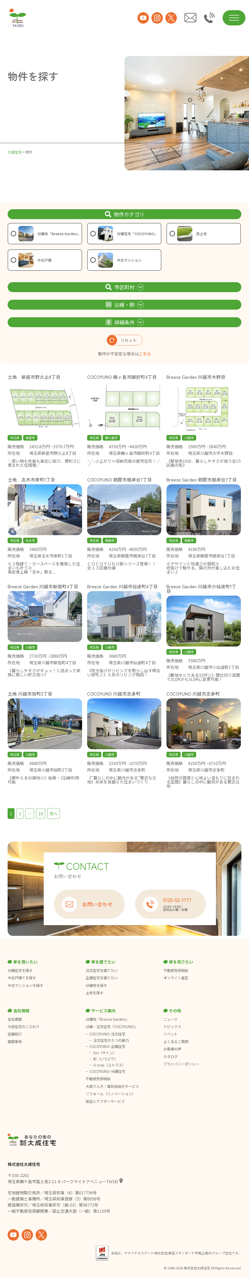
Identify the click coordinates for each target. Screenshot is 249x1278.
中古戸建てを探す (22, 978)
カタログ (170, 1056)
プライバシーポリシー (181, 1064)
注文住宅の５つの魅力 (111, 1040)
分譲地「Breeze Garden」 (107, 1019)
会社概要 (15, 1019)
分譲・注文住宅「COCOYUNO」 (112, 1026)
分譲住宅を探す (20, 970)
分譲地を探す (96, 985)
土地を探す (94, 993)
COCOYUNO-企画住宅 (107, 1046)
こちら (145, 354)
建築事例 (15, 1041)
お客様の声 (172, 1049)
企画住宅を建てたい (102, 978)
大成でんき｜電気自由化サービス (113, 1086)
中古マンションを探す (25, 985)
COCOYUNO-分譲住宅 (107, 1071)
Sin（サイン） (104, 1053)
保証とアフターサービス (105, 1101)
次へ (54, 813)
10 (40, 813)
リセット (122, 340)
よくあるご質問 (175, 1041)
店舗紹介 (15, 1034)
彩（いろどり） (105, 1059)
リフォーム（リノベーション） (111, 1093)
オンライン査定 (175, 978)
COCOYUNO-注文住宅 (107, 1034)
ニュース (170, 1019)
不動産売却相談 (175, 970)
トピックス (172, 1026)
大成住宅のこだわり (24, 1026)
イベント (170, 1034)
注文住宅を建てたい (102, 970)
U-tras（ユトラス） (109, 1065)
